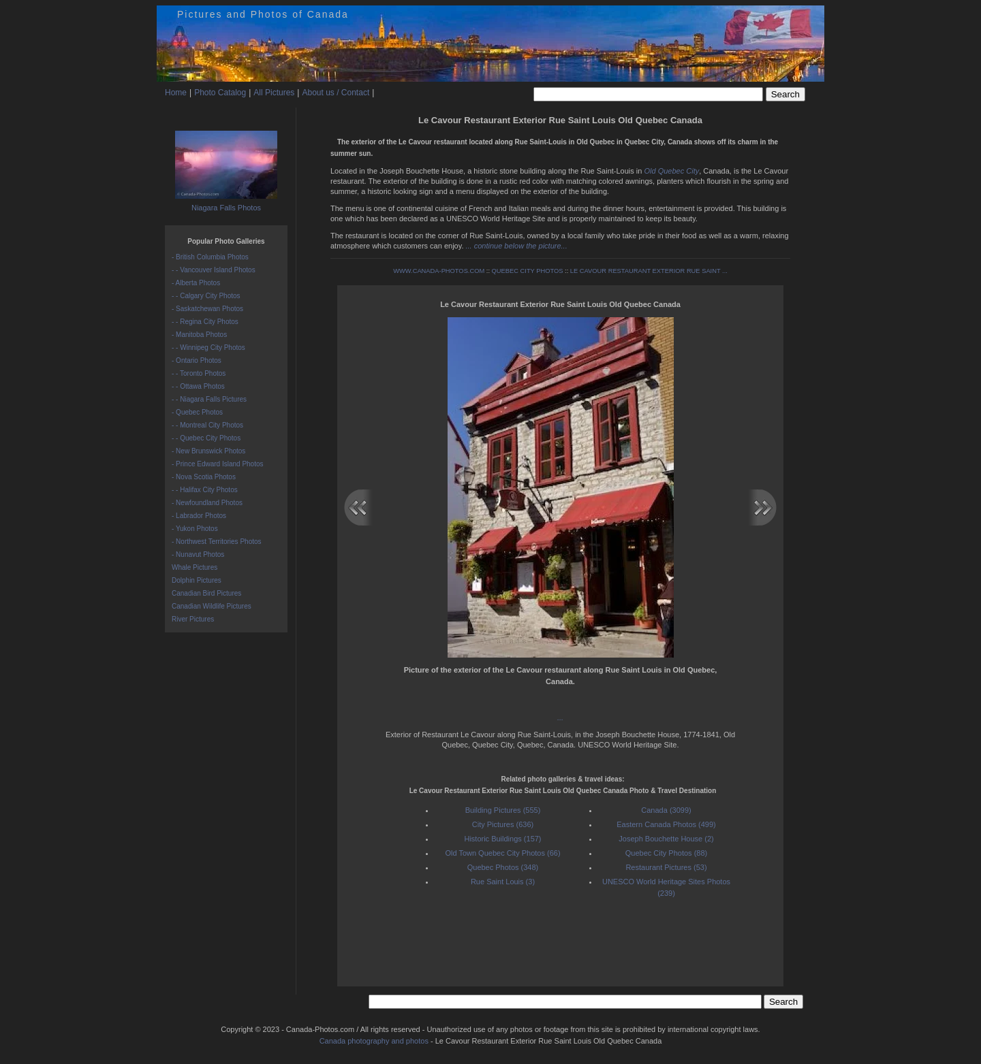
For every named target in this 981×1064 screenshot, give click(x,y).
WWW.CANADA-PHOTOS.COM (438, 271)
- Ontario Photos (196, 360)
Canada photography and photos (374, 1041)
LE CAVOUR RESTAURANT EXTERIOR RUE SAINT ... (649, 271)
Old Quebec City (671, 171)
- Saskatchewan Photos (207, 308)
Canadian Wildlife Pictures (211, 606)
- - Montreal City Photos (207, 425)
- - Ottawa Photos (198, 386)
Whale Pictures (194, 567)
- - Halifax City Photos (205, 490)
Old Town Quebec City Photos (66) (502, 853)
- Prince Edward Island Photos (218, 464)
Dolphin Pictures (196, 580)
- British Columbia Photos (210, 257)
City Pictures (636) (502, 824)
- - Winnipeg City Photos (208, 347)
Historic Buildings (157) (502, 839)
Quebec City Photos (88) (666, 853)
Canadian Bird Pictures (206, 593)
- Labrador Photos (199, 515)
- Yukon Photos (195, 528)
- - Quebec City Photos (206, 438)
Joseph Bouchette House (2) (666, 839)
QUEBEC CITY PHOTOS (527, 271)
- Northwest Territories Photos (217, 541)
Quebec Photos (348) (503, 867)
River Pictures (193, 619)
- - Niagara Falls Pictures (209, 399)
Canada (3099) (666, 810)
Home (176, 92)
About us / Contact (335, 92)
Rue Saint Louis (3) (503, 881)
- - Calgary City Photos (206, 296)
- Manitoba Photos (199, 334)
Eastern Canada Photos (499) (666, 824)
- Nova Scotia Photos (204, 477)
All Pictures (273, 92)
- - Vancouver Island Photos (213, 270)
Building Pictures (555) (503, 810)
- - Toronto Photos (198, 373)
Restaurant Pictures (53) (665, 867)
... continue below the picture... (516, 246)
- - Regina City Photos (205, 321)
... (560, 717)
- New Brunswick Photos (208, 451)
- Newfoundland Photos (207, 502)
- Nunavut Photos (198, 554)
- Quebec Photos (197, 412)
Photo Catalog (220, 92)
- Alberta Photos (196, 283)
